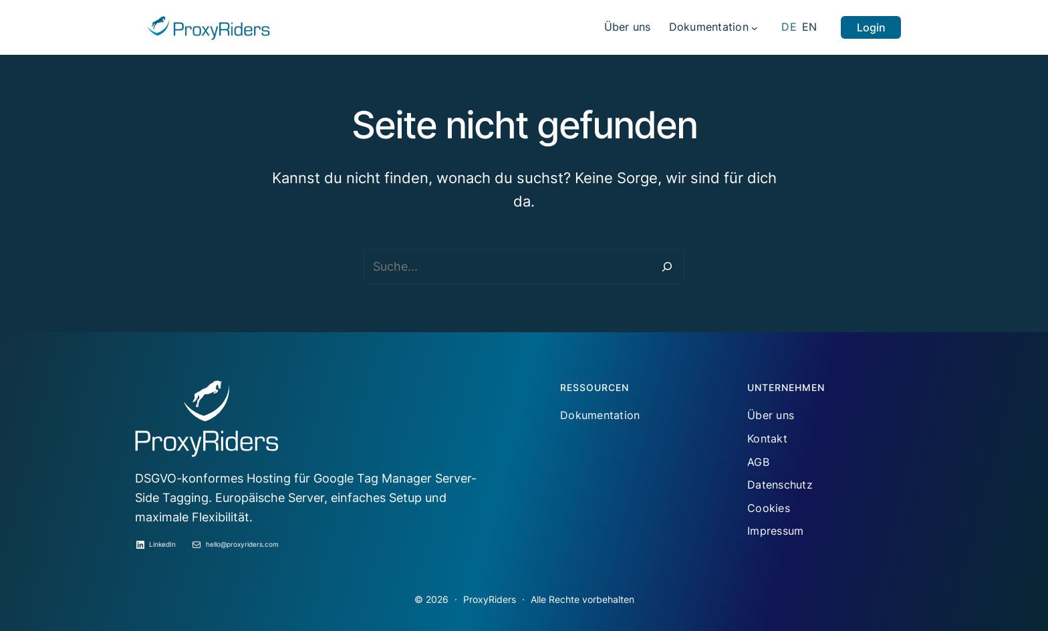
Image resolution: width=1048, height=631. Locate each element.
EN (809, 26)
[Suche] (667, 267)
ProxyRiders (489, 599)
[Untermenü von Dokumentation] (754, 27)
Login (871, 27)
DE (789, 26)
